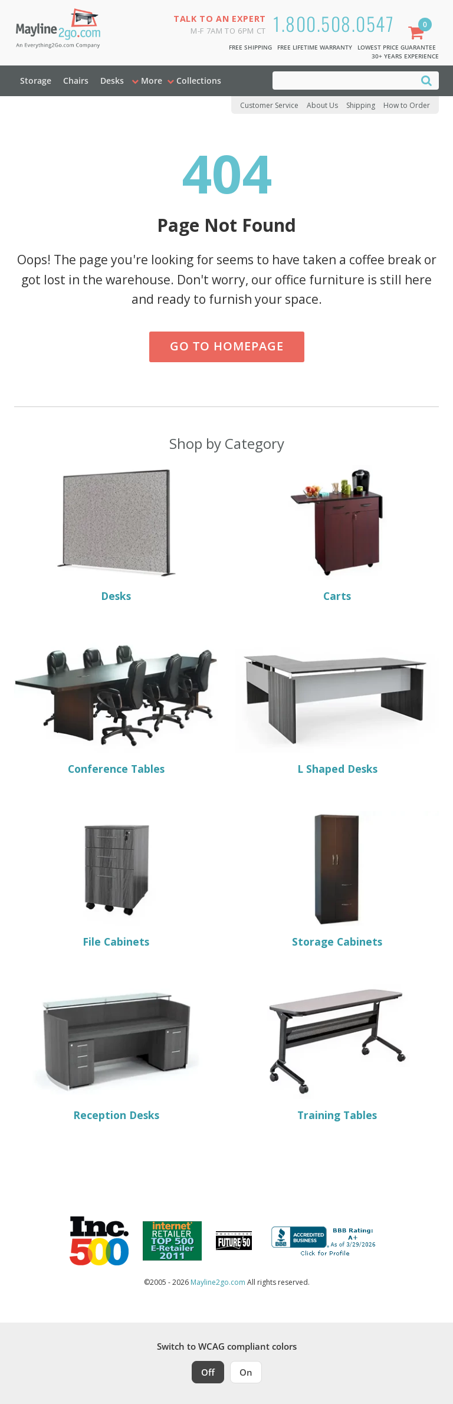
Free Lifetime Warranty (314, 47)
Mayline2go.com (218, 1282)
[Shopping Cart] (418, 34)
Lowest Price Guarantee (396, 47)
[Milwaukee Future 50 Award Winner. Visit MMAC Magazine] (234, 1240)
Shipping (360, 105)
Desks (112, 80)
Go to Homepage (227, 346)
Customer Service (269, 105)
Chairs (75, 80)
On (245, 1372)
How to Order (406, 105)
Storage (35, 80)
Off (208, 1372)
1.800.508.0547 (333, 23)
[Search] (426, 80)
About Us (322, 105)
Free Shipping (250, 47)
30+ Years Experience (405, 56)
